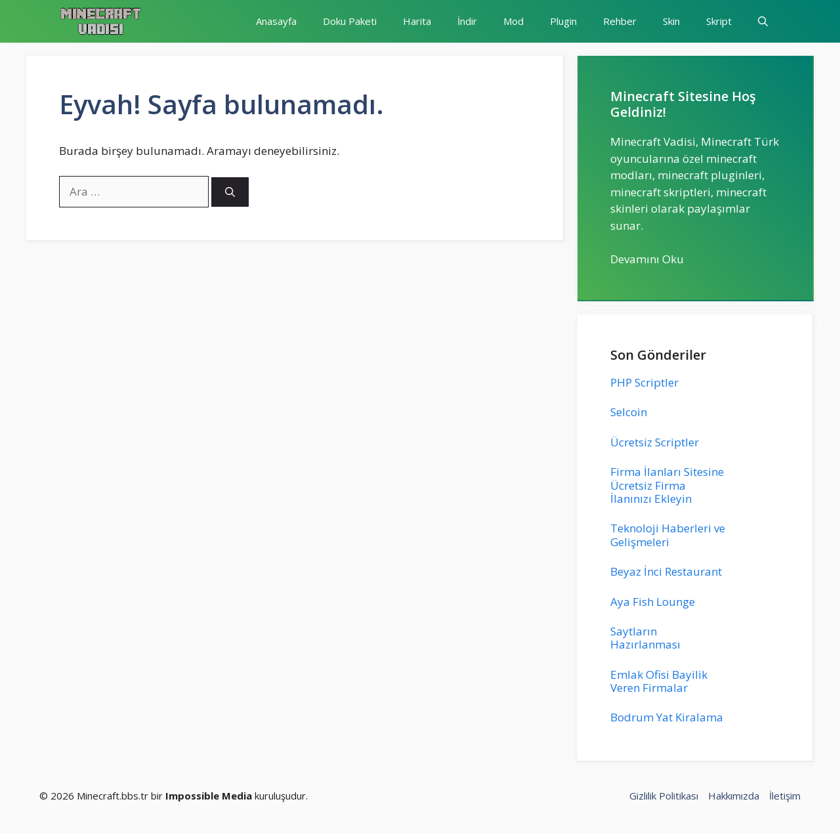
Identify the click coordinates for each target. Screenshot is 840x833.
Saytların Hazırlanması (645, 638)
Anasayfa (276, 21)
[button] (763, 21)
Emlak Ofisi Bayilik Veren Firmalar (658, 681)
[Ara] (230, 192)
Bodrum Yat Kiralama (666, 717)
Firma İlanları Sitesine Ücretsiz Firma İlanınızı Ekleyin (667, 485)
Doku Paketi (350, 21)
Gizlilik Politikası (663, 795)
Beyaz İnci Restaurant (666, 571)
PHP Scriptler (644, 382)
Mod (513, 21)
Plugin (563, 21)
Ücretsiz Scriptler (654, 442)
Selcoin (628, 411)
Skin (671, 21)
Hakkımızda (733, 795)
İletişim (785, 795)
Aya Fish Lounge (652, 601)
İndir (467, 21)
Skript (719, 21)
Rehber (620, 21)
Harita (417, 21)
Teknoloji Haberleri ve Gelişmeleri (667, 535)
